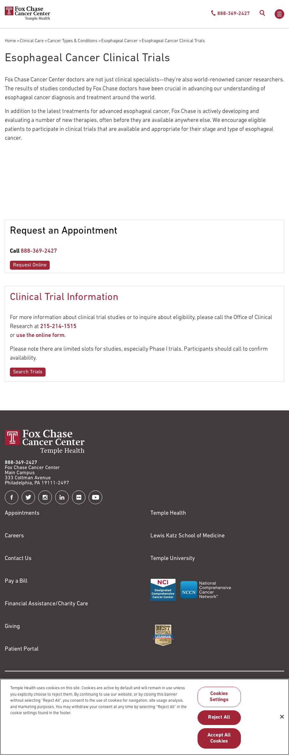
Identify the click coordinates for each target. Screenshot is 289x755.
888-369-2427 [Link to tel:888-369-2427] (39, 251)
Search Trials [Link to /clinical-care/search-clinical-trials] (27, 372)
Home (10, 41)
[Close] (282, 717)
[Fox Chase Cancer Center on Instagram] (45, 497)
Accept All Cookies (219, 738)
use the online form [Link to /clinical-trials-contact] (40, 336)
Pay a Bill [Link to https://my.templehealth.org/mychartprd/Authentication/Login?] (16, 581)
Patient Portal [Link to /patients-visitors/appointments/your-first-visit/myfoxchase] (22, 649)
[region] (144, 717)
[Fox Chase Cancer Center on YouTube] (95, 497)
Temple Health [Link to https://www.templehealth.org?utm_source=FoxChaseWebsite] (168, 513)
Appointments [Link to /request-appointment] (22, 513)
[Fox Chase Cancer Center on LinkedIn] (62, 497)
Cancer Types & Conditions (72, 41)
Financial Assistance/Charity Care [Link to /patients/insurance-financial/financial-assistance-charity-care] (46, 604)
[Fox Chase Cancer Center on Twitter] (28, 497)
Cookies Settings (219, 696)
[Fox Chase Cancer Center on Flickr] (79, 497)
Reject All (219, 717)
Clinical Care (32, 41)
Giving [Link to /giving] (12, 627)
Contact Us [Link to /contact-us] (18, 559)
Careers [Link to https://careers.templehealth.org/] (14, 536)
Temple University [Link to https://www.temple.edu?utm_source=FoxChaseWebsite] (172, 559)
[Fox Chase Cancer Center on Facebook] (11, 497)
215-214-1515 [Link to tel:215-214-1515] (58, 327)
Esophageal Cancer (119, 41)
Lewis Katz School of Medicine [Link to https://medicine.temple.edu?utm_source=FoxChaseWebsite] (187, 536)
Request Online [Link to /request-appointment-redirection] (30, 265)
